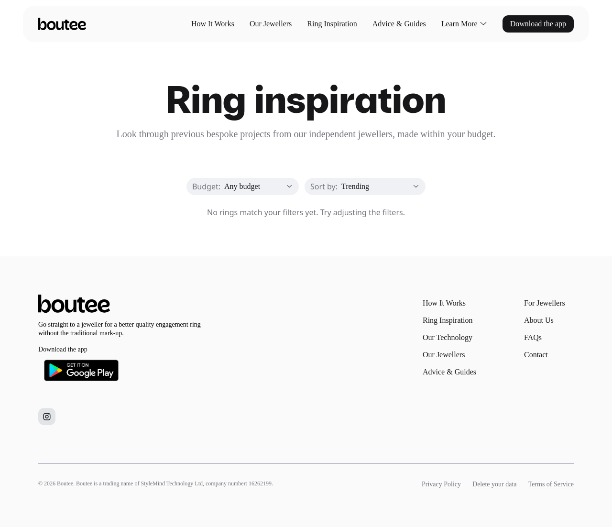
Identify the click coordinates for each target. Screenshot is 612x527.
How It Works (212, 24)
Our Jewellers (271, 24)
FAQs (533, 337)
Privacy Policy (441, 484)
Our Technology (447, 337)
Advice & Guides (399, 24)
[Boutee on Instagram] (46, 416)
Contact (536, 355)
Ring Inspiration (332, 24)
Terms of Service (551, 484)
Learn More (464, 24)
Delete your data (494, 484)
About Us (539, 320)
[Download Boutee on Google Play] (81, 370)
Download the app (538, 24)
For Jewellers (544, 303)
